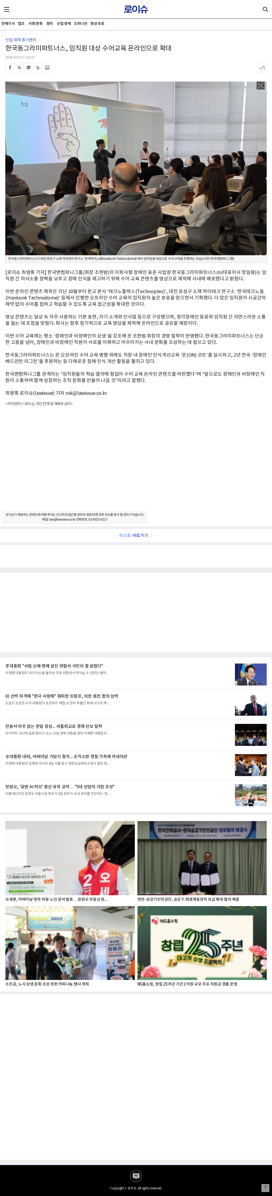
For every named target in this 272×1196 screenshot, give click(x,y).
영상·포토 (97, 23)
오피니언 (80, 23)
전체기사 (8, 23)
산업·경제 (64, 23)
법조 (21, 23)
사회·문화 (35, 23)
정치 (49, 23)
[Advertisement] (136, 463)
